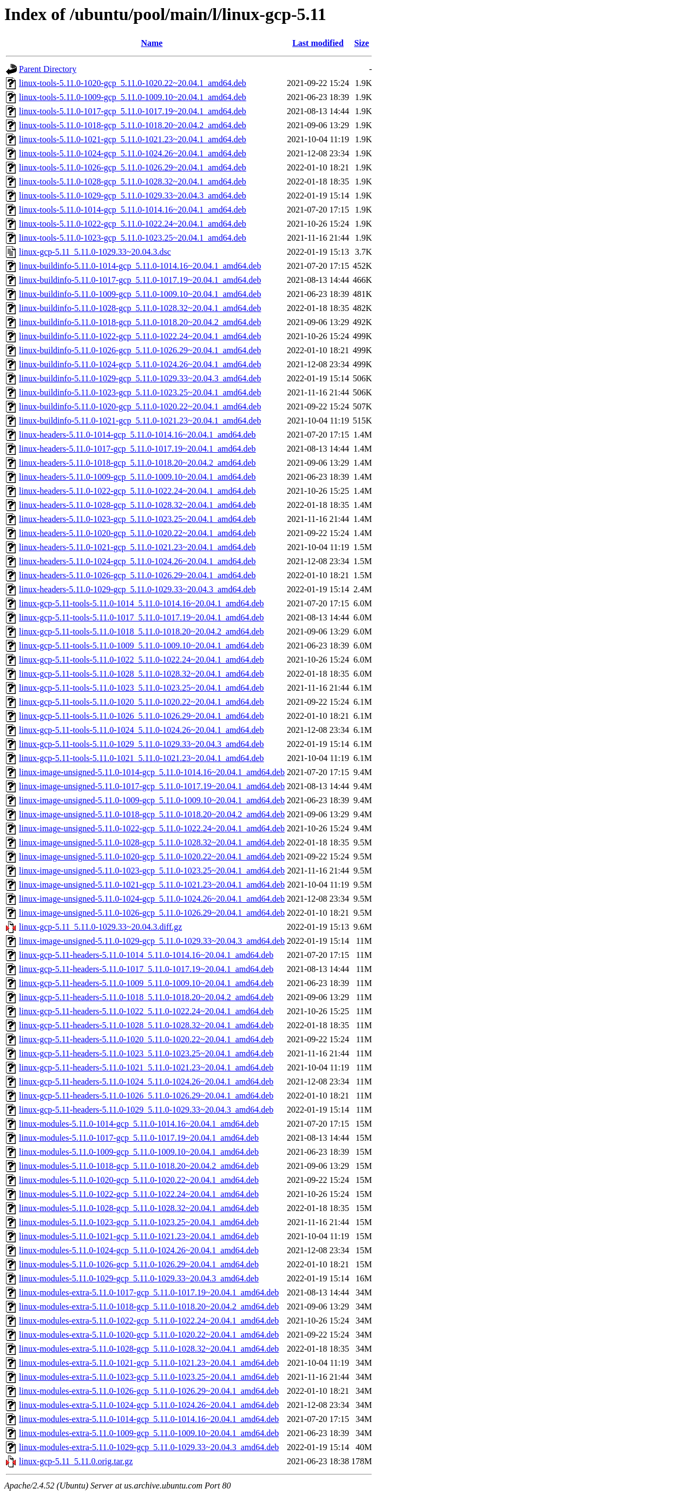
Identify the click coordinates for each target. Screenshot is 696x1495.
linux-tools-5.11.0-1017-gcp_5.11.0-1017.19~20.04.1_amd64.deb (132, 111)
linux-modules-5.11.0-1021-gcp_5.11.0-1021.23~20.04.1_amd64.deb (139, 1236)
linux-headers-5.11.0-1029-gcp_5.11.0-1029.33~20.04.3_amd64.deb (137, 589)
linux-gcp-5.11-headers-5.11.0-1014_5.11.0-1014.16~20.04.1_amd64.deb (146, 955)
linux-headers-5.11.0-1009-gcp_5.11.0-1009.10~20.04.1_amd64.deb (137, 476)
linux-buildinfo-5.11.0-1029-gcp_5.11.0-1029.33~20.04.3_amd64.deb (140, 378)
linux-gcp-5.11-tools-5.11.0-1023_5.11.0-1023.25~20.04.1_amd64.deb (141, 687)
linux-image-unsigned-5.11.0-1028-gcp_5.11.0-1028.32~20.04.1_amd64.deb (152, 842)
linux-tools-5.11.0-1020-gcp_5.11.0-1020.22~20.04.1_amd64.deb (132, 83)
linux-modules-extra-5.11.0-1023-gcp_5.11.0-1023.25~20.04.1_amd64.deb (149, 1376)
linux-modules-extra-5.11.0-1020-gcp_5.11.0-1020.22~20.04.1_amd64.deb (149, 1334)
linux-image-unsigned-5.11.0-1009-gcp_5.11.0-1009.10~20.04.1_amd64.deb (152, 800)
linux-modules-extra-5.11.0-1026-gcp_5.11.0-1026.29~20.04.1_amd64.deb (149, 1390)
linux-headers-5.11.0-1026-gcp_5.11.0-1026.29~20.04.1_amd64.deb (137, 575)
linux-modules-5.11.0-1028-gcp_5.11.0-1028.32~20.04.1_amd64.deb (139, 1208)
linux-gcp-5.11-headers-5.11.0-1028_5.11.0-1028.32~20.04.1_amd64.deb (146, 1025)
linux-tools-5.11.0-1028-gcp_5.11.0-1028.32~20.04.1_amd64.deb (132, 181)
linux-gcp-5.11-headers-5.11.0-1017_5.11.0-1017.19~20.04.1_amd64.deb (146, 969)
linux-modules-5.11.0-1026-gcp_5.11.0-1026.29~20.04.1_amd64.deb (139, 1264)
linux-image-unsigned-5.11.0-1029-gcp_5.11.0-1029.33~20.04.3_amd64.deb (152, 940)
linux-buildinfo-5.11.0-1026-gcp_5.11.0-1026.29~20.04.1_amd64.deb (140, 350)
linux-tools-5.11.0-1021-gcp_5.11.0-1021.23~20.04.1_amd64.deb (132, 139)
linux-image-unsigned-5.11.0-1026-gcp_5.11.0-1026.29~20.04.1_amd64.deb (152, 912)
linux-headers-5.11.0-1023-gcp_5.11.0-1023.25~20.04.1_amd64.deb (137, 519)
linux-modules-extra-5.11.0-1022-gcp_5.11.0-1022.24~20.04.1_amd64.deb (149, 1320)
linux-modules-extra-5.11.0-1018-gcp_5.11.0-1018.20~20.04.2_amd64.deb (149, 1306)
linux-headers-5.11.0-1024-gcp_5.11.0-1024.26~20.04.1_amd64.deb (137, 561)
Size (361, 43)
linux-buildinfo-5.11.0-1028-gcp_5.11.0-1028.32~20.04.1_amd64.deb (140, 308)
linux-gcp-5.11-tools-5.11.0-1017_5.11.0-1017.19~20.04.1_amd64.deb (141, 617)
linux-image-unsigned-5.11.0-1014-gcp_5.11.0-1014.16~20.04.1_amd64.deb (152, 772)
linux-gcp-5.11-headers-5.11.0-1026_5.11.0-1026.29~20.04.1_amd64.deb (146, 1095)
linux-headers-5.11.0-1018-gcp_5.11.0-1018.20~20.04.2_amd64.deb (137, 462)
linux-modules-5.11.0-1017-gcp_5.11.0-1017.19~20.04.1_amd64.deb (139, 1137)
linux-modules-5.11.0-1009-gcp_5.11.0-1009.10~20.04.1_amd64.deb (139, 1151)
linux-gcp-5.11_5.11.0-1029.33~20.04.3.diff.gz (100, 926)
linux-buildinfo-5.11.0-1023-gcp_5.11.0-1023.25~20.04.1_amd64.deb (140, 392)
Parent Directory (47, 69)
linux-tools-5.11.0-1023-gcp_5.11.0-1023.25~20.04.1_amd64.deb (132, 237)
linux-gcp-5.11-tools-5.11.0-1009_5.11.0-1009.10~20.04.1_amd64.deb (141, 645)
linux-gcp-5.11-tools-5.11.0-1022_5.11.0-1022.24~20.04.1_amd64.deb (141, 659)
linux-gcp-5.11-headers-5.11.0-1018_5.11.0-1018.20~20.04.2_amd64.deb (146, 997)
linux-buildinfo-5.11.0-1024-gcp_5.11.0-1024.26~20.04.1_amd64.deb (140, 364)
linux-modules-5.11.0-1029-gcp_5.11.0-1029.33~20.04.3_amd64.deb (139, 1278)
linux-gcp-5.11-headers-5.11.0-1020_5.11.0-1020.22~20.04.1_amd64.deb (146, 1039)
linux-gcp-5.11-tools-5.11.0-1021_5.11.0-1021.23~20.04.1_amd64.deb (141, 758)
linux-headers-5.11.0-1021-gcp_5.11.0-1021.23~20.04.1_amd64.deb (137, 547)
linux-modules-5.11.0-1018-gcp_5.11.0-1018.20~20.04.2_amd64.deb (139, 1165)
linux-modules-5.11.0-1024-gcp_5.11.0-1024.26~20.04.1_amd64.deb (139, 1250)
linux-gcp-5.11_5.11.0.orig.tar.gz (76, 1461)
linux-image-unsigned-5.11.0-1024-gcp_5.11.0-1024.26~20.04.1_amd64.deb (152, 898)
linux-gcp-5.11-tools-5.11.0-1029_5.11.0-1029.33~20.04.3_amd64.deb (141, 744)
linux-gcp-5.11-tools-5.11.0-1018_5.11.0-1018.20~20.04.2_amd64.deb (141, 631)
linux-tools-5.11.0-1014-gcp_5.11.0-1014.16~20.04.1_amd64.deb (132, 209)
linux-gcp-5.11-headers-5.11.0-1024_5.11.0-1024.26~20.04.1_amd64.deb (146, 1081)
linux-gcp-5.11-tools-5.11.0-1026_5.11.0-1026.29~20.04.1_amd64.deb (141, 715)
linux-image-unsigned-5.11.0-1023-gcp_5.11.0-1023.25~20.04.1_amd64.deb (152, 870)
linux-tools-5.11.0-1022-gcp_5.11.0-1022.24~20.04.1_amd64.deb (132, 223)
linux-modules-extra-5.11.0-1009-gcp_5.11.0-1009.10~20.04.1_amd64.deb (149, 1433)
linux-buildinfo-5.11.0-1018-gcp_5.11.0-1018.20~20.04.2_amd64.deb (140, 322)
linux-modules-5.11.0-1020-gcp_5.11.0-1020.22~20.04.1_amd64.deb (139, 1180)
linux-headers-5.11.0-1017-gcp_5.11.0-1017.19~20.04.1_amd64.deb (137, 448)
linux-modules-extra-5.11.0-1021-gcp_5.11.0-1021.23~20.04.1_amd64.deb (149, 1362)
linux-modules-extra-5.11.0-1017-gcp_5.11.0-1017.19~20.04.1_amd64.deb (149, 1292)
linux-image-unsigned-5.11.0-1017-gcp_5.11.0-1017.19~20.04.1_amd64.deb (152, 786)
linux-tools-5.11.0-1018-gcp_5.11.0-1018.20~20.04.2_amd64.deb (132, 125)
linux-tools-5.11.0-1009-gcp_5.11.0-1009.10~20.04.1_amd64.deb (132, 97)
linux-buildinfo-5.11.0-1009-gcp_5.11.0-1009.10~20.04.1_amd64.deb (140, 294)
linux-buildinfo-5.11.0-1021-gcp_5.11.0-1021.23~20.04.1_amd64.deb (140, 420)
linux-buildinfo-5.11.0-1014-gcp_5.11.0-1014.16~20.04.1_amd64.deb (140, 265)
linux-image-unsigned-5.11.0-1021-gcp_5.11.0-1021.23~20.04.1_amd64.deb (152, 884)
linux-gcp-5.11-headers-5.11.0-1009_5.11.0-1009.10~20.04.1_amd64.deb (146, 983)
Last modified (318, 43)
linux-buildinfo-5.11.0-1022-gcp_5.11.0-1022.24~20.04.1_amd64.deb (140, 336)
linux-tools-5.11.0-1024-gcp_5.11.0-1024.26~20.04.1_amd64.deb (132, 153)
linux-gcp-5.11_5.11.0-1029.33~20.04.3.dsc (95, 251)
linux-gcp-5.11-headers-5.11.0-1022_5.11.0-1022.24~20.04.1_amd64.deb (146, 1011)
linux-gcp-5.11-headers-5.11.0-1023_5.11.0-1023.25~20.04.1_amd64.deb (146, 1053)
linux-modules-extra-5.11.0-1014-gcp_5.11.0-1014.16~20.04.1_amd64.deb (149, 1419)
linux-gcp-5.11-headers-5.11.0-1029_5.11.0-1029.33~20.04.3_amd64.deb (146, 1109)
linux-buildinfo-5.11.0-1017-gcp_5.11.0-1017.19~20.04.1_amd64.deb (140, 280)
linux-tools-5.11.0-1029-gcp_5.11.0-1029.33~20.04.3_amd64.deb (132, 195)
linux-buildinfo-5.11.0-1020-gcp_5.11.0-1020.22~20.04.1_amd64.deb (140, 406)
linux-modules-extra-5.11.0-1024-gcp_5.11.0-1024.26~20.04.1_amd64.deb (149, 1405)
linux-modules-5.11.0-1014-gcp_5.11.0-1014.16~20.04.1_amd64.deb (139, 1123)
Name (151, 43)
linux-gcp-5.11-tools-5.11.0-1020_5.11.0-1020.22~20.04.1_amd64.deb (141, 701)
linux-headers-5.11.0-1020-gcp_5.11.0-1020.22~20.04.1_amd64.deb (137, 533)
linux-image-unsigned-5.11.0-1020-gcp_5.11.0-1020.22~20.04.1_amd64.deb (152, 856)
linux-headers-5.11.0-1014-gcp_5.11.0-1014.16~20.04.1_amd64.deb (137, 434)
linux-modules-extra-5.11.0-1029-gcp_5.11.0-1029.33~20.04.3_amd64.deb (149, 1447)
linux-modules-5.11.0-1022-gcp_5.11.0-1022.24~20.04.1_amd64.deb (139, 1194)
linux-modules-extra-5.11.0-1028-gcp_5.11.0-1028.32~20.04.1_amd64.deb (149, 1348)
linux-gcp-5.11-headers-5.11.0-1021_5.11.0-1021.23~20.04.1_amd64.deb (146, 1067)
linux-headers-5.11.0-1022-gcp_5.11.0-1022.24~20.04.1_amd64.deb (137, 490)
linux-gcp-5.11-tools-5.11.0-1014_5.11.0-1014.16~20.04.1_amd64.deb (141, 603)
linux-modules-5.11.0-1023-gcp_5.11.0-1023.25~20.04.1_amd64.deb (139, 1222)
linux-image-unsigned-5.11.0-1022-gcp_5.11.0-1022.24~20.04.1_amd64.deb (152, 828)
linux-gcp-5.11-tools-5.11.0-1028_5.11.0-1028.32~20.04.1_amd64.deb (141, 673)
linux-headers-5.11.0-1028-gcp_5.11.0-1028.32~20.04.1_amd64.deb (137, 505)
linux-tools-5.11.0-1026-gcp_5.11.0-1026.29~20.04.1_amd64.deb (132, 167)
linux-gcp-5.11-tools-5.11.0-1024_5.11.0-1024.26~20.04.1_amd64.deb (141, 730)
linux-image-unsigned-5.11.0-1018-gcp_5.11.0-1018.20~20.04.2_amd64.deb (152, 814)
